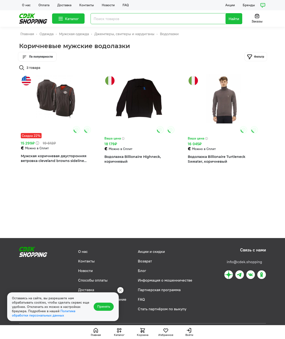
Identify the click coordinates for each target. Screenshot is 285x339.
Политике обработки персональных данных (43, 313)
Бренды (249, 5)
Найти (234, 18)
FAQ (126, 5)
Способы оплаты (93, 280)
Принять (103, 307)
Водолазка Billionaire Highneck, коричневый (132, 159)
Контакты (86, 5)
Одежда (46, 34)
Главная (27, 34)
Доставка (64, 5)
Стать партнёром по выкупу (162, 308)
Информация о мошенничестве (165, 280)
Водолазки (169, 34)
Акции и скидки (151, 251)
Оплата (43, 5)
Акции (230, 5)
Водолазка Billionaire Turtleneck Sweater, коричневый (216, 159)
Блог (142, 270)
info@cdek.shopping (244, 261)
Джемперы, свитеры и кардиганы (124, 34)
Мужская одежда (74, 34)
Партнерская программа (159, 289)
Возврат (145, 261)
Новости (108, 5)
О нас (26, 5)
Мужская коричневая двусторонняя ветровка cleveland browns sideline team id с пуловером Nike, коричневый (53, 158)
